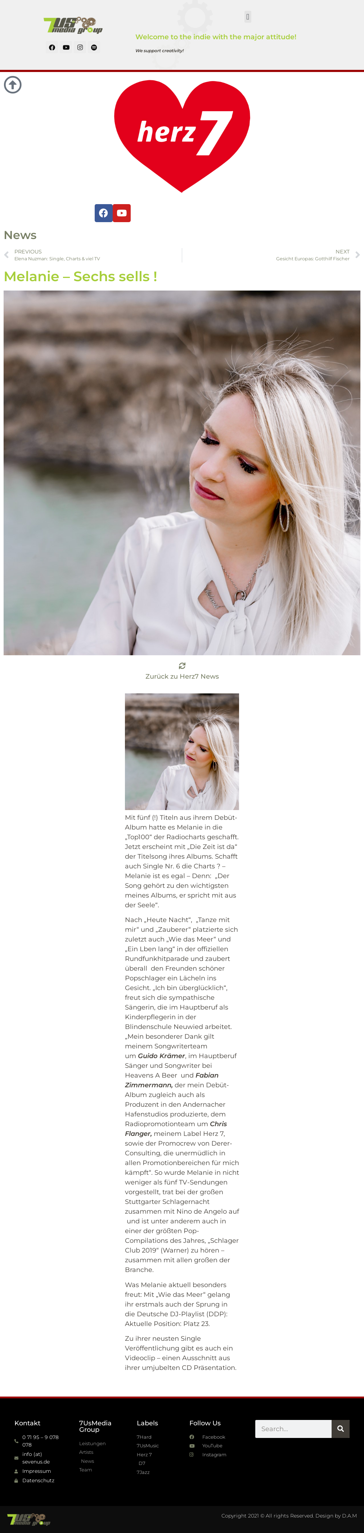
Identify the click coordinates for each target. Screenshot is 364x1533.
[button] (247, 17)
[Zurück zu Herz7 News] (182, 665)
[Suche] (341, 1429)
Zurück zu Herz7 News (182, 676)
